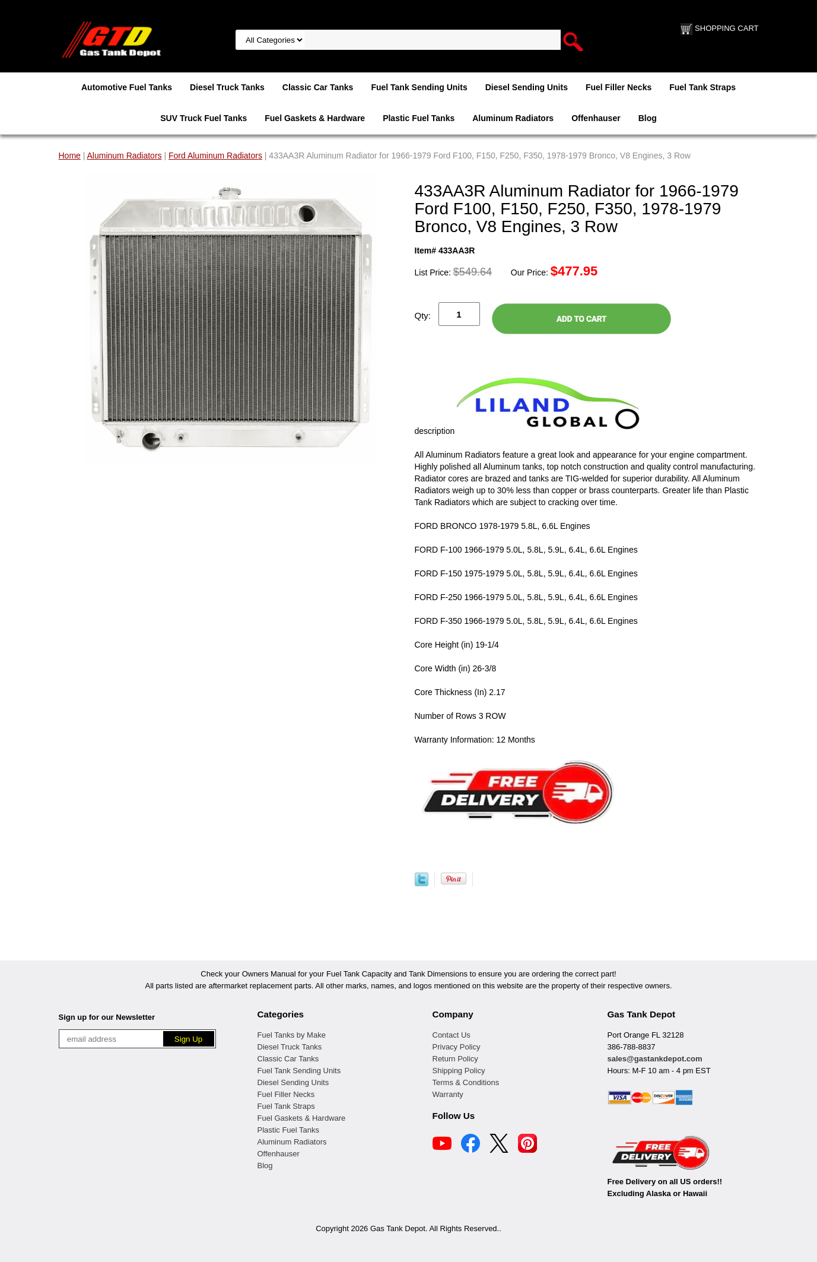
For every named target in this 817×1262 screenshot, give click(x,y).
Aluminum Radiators (513, 118)
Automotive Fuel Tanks (126, 87)
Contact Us (452, 1034)
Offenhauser (595, 118)
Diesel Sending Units (526, 87)
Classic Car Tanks (318, 87)
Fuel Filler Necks (618, 87)
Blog (647, 118)
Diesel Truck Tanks (227, 87)
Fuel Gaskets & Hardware (315, 118)
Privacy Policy (457, 1046)
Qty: (423, 315)
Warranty (448, 1094)
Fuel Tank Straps (702, 87)
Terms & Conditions (466, 1082)
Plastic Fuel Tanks (418, 118)
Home (70, 155)
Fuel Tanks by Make (292, 1034)
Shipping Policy (459, 1070)
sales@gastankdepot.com (655, 1058)
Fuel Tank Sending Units (419, 87)
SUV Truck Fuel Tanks (203, 118)
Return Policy (455, 1058)
